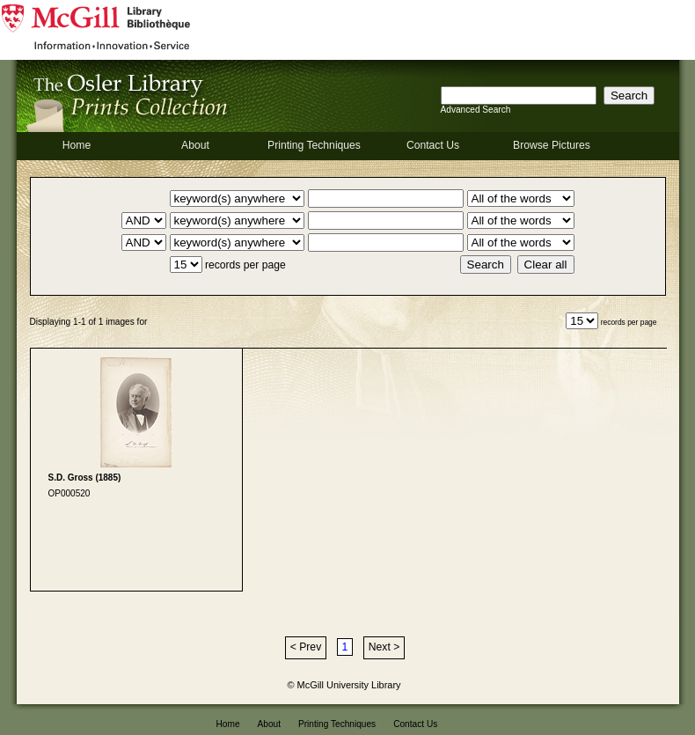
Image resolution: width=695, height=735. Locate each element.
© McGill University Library (344, 685)
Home (76, 145)
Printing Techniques (314, 145)
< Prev (305, 647)
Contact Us (432, 145)
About (195, 145)
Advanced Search (476, 109)
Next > (384, 647)
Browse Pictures (551, 145)
